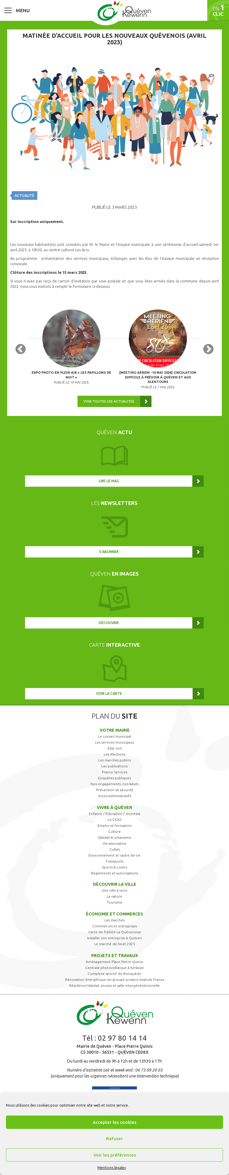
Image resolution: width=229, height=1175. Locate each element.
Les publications (114, 766)
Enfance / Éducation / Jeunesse (114, 814)
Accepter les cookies (114, 1122)
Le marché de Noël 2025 (114, 944)
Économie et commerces (114, 914)
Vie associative (114, 843)
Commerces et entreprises (114, 926)
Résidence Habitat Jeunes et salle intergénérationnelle (114, 985)
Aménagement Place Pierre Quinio (114, 962)
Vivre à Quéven (114, 807)
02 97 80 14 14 (122, 1038)
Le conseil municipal (114, 736)
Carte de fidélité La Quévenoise (114, 932)
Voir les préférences (114, 1154)
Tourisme (114, 902)
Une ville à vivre (114, 890)
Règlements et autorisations (114, 873)
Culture (114, 831)
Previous (21, 350)
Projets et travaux (114, 955)
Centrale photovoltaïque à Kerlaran (114, 968)
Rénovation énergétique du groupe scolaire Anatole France (114, 979)
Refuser (114, 1138)
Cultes (114, 849)
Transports (114, 861)
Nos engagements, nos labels (115, 784)
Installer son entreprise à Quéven (114, 938)
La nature (114, 896)
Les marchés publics (114, 760)
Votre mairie (115, 730)
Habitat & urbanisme (114, 837)
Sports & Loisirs (114, 867)
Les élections (114, 754)
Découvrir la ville (114, 884)
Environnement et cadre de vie (114, 855)
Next (208, 350)
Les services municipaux (114, 742)
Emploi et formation (115, 825)
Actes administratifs (114, 796)
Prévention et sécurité (114, 790)
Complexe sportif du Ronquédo (114, 973)
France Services (114, 772)
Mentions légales (112, 1168)
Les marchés (114, 920)
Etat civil (115, 748)
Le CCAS (114, 819)
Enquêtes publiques (114, 778)
